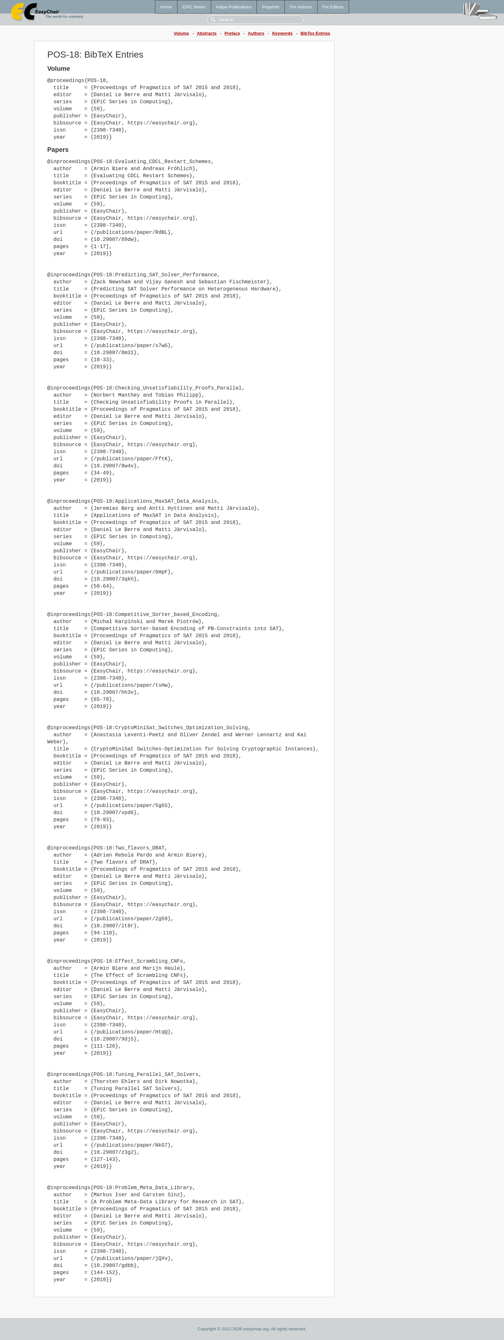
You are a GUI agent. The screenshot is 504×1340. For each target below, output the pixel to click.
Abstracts (206, 33)
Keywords (282, 33)
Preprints (270, 7)
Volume (181, 33)
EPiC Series (194, 7)
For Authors (301, 7)
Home (166, 7)
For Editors (333, 7)
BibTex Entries (315, 33)
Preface (232, 33)
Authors (256, 33)
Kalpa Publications (234, 7)
